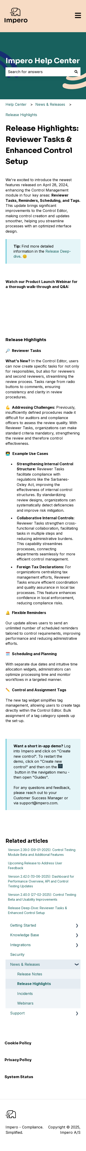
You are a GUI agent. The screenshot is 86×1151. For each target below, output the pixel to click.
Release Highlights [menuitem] (34, 983)
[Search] (76, 71)
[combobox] (39, 71)
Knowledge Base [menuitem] (24, 935)
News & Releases (50, 104)
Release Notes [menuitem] (29, 974)
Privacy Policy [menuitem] (18, 1059)
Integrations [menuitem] (20, 945)
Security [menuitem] (17, 954)
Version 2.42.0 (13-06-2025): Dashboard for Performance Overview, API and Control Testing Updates (41, 881)
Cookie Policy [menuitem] (18, 1043)
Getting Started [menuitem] (23, 925)
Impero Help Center (43, 60)
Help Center (16, 104)
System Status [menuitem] (19, 1076)
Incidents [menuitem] (25, 993)
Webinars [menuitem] (25, 1003)
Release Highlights (21, 114)
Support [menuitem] (17, 1013)
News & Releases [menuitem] (25, 964)
